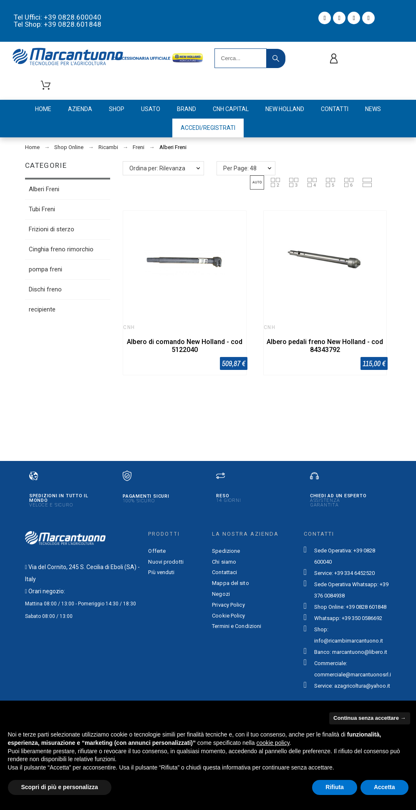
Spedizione (226, 551)
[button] (257, 182)
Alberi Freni (44, 189)
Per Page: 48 (240, 168)
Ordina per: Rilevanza (157, 168)
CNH (129, 327)
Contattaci (224, 572)
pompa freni (45, 269)
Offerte (157, 551)
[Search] (240, 58)
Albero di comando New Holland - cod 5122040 (184, 346)
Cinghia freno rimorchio (61, 249)
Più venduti (161, 572)
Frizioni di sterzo (51, 229)
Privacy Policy (228, 605)
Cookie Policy (228, 616)
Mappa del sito (230, 583)
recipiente (42, 309)
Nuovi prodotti (165, 562)
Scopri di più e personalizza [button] (59, 787)
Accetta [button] (384, 787)
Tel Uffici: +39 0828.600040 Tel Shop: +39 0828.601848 (57, 20)
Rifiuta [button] (334, 787)
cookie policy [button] (272, 742)
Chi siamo (224, 562)
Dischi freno (45, 289)
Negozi (221, 594)
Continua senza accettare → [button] (369, 718)
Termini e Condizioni (236, 626)
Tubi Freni (42, 209)
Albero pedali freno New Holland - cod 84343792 (325, 346)
